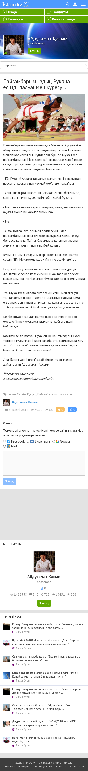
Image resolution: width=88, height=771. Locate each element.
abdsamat (44, 582)
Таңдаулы (60, 12)
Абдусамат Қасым (20, 402)
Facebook (18, 441)
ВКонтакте (42, 441)
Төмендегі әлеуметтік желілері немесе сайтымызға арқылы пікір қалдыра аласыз (43, 432)
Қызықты (15, 19)
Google (65, 441)
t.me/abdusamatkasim (38, 378)
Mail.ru (15, 446)
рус (26, 5)
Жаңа (12, 12)
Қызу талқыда (63, 19)
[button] (72, 409)
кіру (80, 430)
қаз (26, 2)
